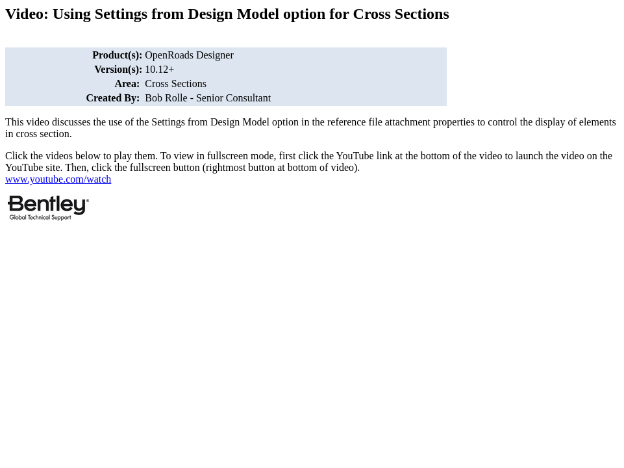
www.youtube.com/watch (58, 179)
